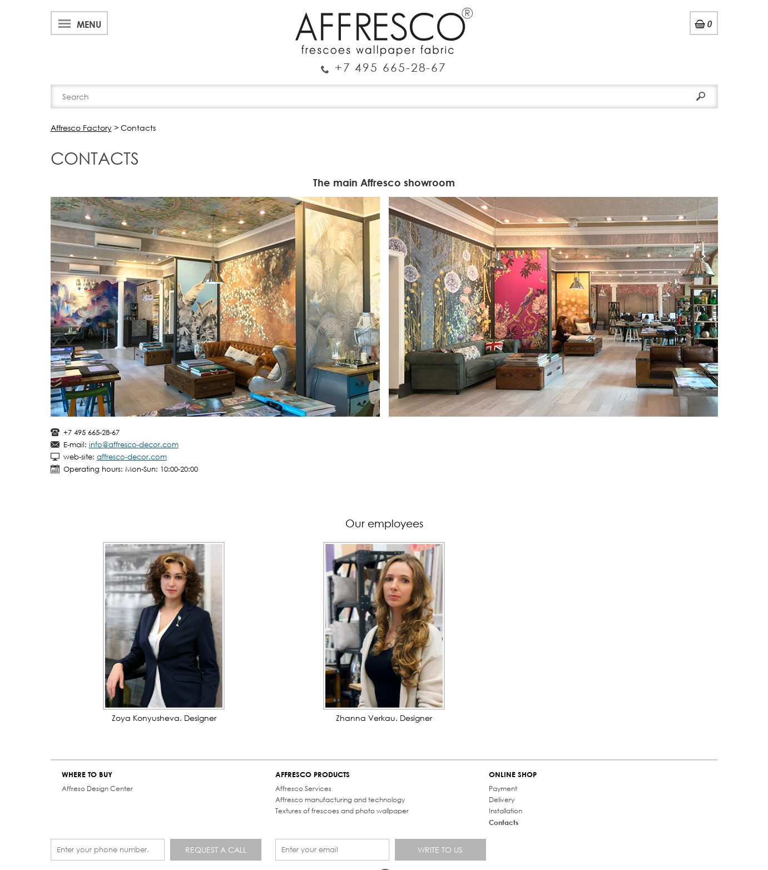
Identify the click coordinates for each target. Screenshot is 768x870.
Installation (505, 810)
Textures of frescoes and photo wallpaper (342, 810)
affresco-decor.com (132, 457)
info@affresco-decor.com (134, 444)
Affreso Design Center (97, 788)
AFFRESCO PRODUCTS (312, 774)
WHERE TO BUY (87, 774)
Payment (503, 788)
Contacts (503, 822)
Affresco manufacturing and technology (340, 799)
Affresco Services (303, 788)
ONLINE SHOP (513, 774)
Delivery (501, 799)
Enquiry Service (384, 62)
